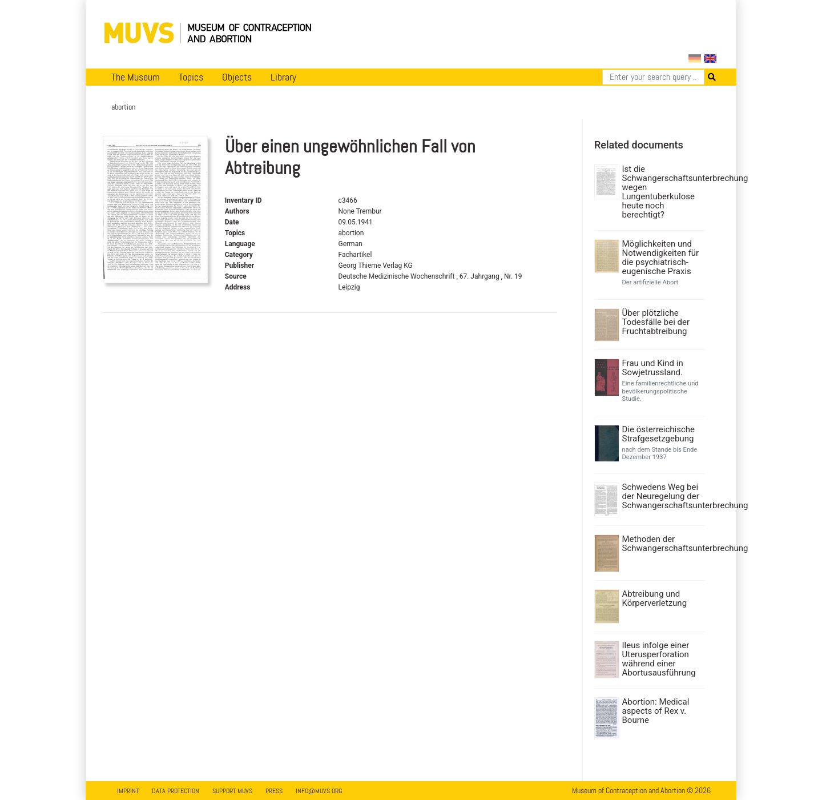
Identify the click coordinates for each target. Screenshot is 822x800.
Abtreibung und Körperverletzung (654, 598)
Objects (237, 77)
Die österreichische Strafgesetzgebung (658, 434)
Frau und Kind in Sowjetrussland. (652, 368)
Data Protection (175, 790)
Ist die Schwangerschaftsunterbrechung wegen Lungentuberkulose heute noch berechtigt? (662, 191)
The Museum (135, 77)
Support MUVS (232, 790)
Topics (191, 77)
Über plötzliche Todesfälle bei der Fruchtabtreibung (656, 322)
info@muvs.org (319, 790)
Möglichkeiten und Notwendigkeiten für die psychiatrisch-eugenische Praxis (660, 257)
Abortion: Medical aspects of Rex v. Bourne (656, 711)
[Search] (653, 77)
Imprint (128, 790)
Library (283, 77)
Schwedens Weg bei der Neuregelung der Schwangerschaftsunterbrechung (662, 496)
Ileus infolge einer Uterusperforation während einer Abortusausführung (659, 659)
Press (274, 790)
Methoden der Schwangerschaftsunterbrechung (662, 543)
